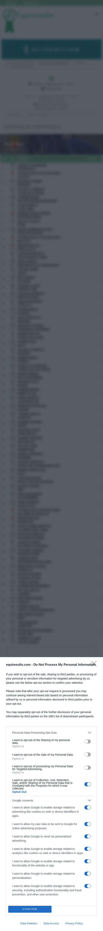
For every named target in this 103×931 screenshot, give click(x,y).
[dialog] (51, 794)
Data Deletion (28, 923)
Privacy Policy (74, 923)
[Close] (95, 665)
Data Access (51, 923)
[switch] (87, 741)
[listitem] (51, 732)
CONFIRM (29, 909)
